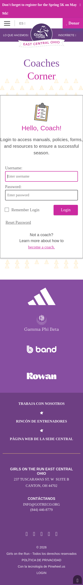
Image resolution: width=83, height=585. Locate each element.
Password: (13, 187)
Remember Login (25, 210)
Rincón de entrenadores (41, 421)
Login (66, 210)
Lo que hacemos (16, 35)
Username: (13, 168)
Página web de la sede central (41, 439)
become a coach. (41, 247)
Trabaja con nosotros (41, 404)
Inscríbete (67, 35)
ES (22, 23)
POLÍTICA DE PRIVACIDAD (41, 560)
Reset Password (18, 222)
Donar (72, 23)
